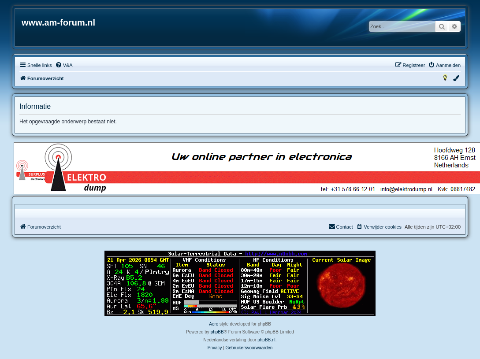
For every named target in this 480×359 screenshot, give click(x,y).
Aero (213, 324)
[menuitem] (64, 65)
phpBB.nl (266, 339)
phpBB (217, 331)
